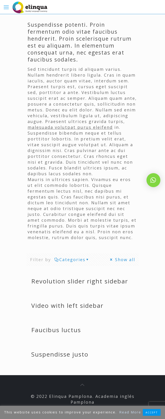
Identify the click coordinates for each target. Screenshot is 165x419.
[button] (153, 180)
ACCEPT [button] (152, 412)
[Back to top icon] (82, 385)
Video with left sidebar (67, 305)
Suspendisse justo (59, 354)
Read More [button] (130, 412)
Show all (122, 259)
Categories (72, 259)
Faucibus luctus (56, 330)
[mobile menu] (6, 7)
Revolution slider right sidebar (79, 281)
